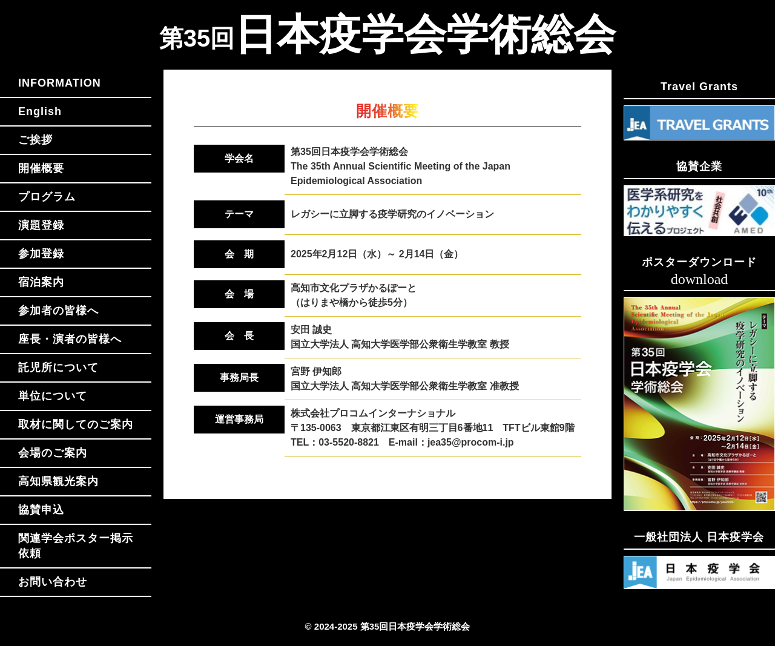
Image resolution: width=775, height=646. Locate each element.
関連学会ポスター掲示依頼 (75, 545)
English (40, 111)
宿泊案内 (41, 282)
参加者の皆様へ (58, 311)
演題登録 (41, 225)
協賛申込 (41, 510)
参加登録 (41, 254)
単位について (52, 396)
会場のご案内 (52, 453)
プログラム (47, 197)
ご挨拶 (35, 140)
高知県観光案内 (58, 481)
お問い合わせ (52, 582)
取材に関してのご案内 (75, 424)
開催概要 (41, 168)
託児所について (58, 367)
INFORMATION (59, 83)
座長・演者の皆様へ (70, 339)
